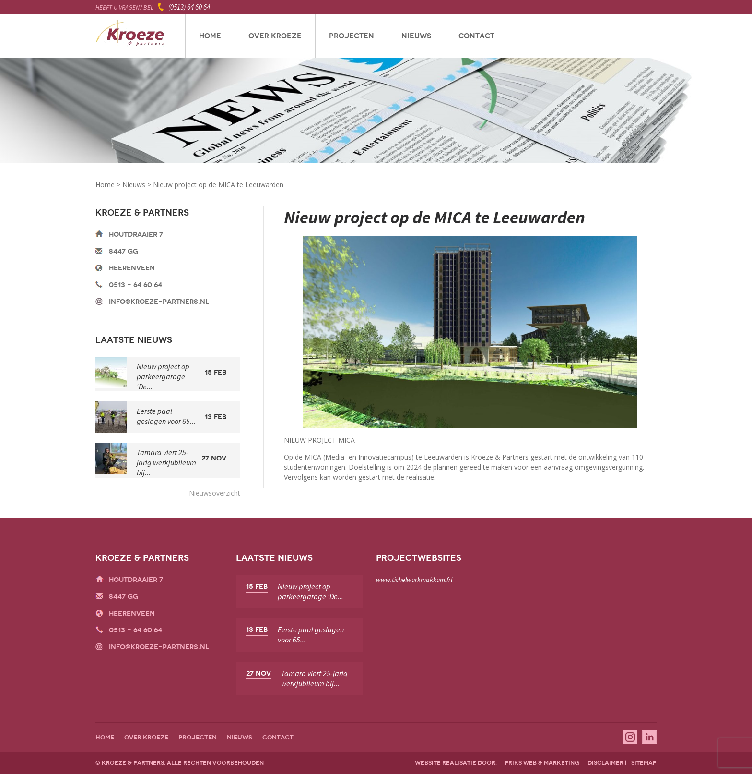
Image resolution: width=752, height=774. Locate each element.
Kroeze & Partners (130, 36)
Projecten (351, 36)
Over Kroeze (275, 36)
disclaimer (605, 763)
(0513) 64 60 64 (189, 7)
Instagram (630, 737)
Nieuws (416, 36)
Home (210, 36)
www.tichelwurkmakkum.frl (414, 579)
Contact (476, 36)
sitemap (644, 763)
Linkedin (649, 737)
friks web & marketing (542, 763)
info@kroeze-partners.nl (159, 302)
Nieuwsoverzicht (214, 492)
